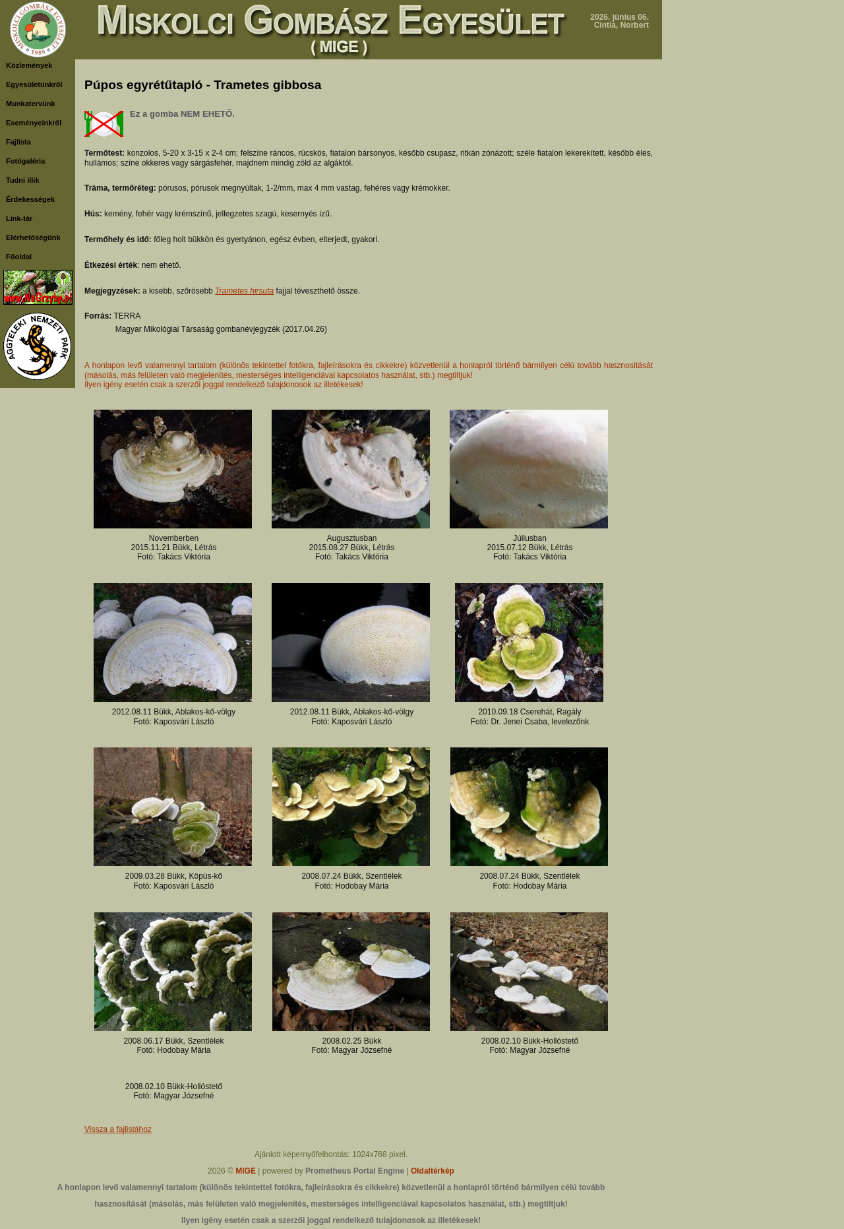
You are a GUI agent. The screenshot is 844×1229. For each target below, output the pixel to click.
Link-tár (19, 218)
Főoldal (19, 257)
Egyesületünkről (34, 84)
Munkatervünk (30, 104)
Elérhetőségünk (33, 237)
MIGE (245, 1171)
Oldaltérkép (432, 1171)
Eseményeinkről (33, 123)
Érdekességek (30, 199)
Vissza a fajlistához (118, 1129)
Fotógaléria (25, 161)
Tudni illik (23, 180)
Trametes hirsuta (244, 291)
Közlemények (29, 65)
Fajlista (18, 142)
